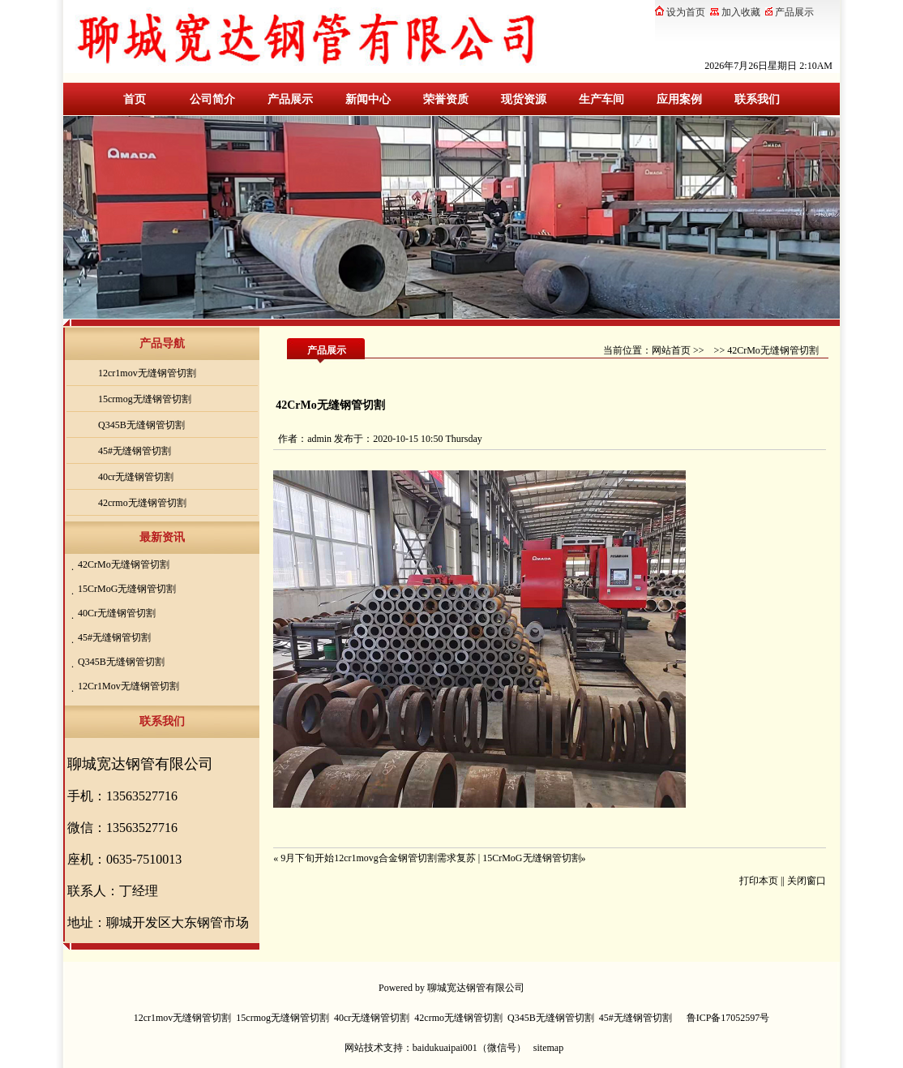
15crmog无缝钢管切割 (144, 399)
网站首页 (671, 350)
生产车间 (601, 99)
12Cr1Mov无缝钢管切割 (128, 686)
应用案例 (679, 99)
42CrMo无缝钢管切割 (123, 564)
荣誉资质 (446, 99)
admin (319, 438)
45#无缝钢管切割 (134, 451)
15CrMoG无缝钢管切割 (127, 588)
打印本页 (758, 880)
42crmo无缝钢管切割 (142, 502)
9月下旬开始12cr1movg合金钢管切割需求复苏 (378, 858)
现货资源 (523, 99)
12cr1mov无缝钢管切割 (147, 373)
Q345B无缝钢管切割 (141, 425)
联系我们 (757, 99)
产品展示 (290, 99)
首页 (134, 99)
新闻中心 (368, 99)
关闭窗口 (806, 880)
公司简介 (212, 99)
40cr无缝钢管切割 (135, 477)
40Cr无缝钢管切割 (117, 613)
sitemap (548, 1047)
